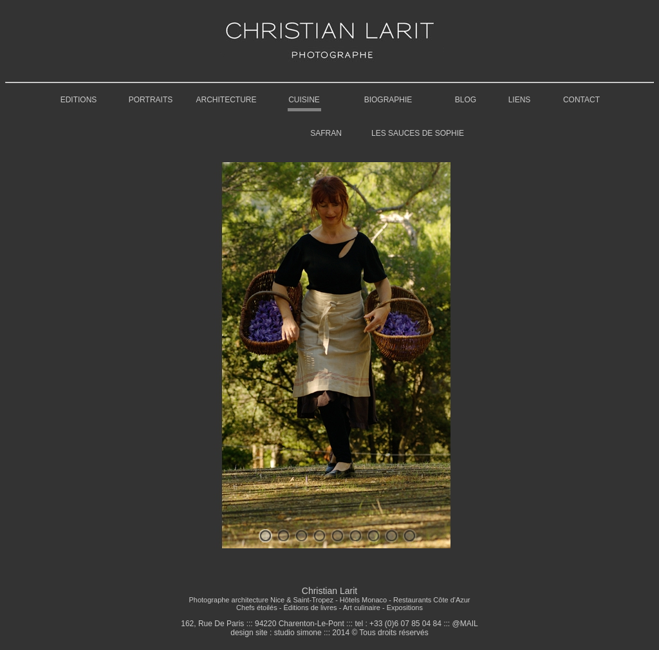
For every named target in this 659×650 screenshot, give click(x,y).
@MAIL (465, 623)
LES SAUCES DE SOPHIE (417, 133)
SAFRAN (326, 133)
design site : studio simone (275, 632)
